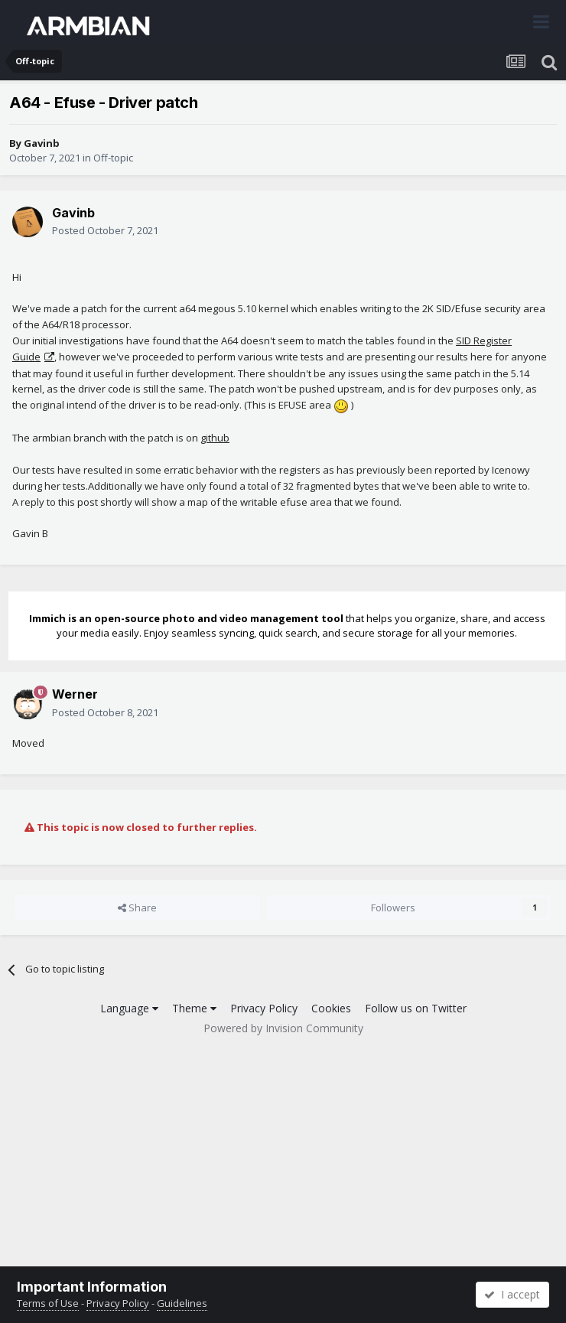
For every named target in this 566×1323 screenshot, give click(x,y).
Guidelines (182, 1303)
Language (129, 1008)
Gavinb (42, 143)
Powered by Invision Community (283, 1028)
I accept (512, 1294)
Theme (194, 1008)
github (214, 438)
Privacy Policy (264, 1008)
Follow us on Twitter (416, 1008)
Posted (105, 230)
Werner (75, 694)
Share (137, 907)
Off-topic (113, 158)
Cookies (331, 1008)
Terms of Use (48, 1303)
